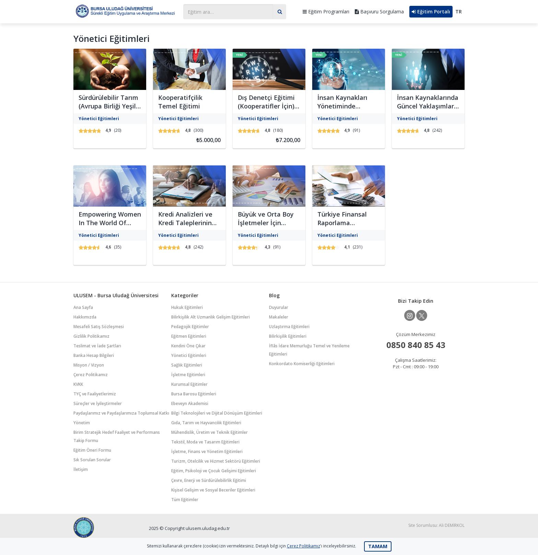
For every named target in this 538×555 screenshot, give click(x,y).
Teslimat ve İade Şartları (97, 346)
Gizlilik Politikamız (91, 336)
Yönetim (81, 423)
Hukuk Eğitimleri (187, 307)
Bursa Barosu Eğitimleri (193, 394)
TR (458, 11)
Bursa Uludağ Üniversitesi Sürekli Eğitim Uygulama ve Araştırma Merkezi (124, 11)
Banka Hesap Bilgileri (93, 355)
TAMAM (377, 546)
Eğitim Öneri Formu (92, 450)
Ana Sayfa (83, 307)
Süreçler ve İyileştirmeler (97, 403)
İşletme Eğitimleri (188, 375)
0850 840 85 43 (415, 344)
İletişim (80, 469)
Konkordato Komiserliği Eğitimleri (302, 364)
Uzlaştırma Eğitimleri (289, 326)
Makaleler (278, 317)
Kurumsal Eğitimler (189, 384)
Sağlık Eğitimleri (186, 365)
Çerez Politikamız (90, 375)
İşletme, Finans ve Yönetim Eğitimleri (207, 451)
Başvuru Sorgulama (379, 11)
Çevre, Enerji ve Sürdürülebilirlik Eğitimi (208, 480)
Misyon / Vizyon (88, 365)
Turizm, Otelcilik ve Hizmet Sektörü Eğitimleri (215, 461)
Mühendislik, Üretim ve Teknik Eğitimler (209, 432)
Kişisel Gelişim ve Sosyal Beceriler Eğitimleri (213, 490)
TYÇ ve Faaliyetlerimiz (94, 394)
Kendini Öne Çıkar (188, 346)
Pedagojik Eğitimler (190, 326)
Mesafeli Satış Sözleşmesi (98, 326)
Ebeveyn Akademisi (189, 403)
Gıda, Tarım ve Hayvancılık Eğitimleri (206, 423)
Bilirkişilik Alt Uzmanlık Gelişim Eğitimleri (210, 317)
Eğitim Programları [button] (326, 11)
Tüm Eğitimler (184, 499)
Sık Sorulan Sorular (92, 460)
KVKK (78, 384)
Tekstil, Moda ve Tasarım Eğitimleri (205, 442)
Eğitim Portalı (431, 11)
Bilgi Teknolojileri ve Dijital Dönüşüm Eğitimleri (216, 413)
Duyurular (278, 307)
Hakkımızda (84, 317)
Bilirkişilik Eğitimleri (287, 336)
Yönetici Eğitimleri (188, 355)
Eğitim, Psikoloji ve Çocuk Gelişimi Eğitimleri (213, 471)
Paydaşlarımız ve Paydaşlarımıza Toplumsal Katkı (121, 413)
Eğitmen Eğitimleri (188, 336)
